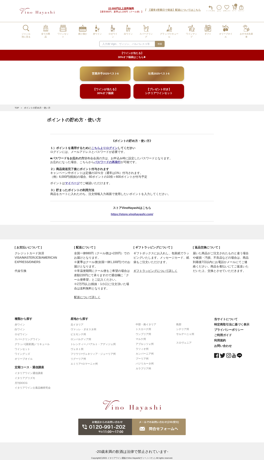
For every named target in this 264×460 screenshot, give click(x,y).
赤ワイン (20, 321)
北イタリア (77, 321)
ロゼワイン (21, 331)
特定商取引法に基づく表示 (231, 321)
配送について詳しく (87, 294)
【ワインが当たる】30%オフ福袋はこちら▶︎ (132, 52)
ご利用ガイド (223, 332)
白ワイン (20, 326)
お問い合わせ (223, 342)
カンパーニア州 (145, 350)
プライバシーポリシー (228, 327)
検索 (160, 41)
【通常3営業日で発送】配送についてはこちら (173, 8)
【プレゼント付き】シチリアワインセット (159, 88)
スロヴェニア (184, 339)
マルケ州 (141, 336)
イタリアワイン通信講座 (29, 370)
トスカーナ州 (143, 326)
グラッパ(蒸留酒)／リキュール (32, 341)
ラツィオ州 (142, 345)
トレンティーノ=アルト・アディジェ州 (93, 341)
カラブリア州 (143, 365)
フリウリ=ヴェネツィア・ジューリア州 (93, 351)
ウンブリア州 (143, 331)
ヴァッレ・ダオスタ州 (83, 326)
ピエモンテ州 (78, 331)
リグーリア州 (78, 356)
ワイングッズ (22, 351)
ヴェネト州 (77, 346)
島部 (178, 321)
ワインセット (22, 346)
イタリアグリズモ (25, 375)
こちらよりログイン (104, 145)
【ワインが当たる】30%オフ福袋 (105, 88)
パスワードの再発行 (107, 159)
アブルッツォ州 (145, 341)
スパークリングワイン (27, 336)
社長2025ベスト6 (158, 70)
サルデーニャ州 (185, 331)
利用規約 (220, 337)
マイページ (72, 180)
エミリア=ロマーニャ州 (84, 361)
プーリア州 (142, 355)
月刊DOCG (21, 380)
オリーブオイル (24, 356)
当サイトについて (226, 316)
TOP (17, 105)
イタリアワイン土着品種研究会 (33, 384)
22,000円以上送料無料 (120, 7)
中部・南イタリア (146, 321)
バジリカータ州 (145, 360)
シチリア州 (182, 326)
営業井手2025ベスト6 (105, 70)
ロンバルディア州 (81, 336)
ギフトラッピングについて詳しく (155, 267)
